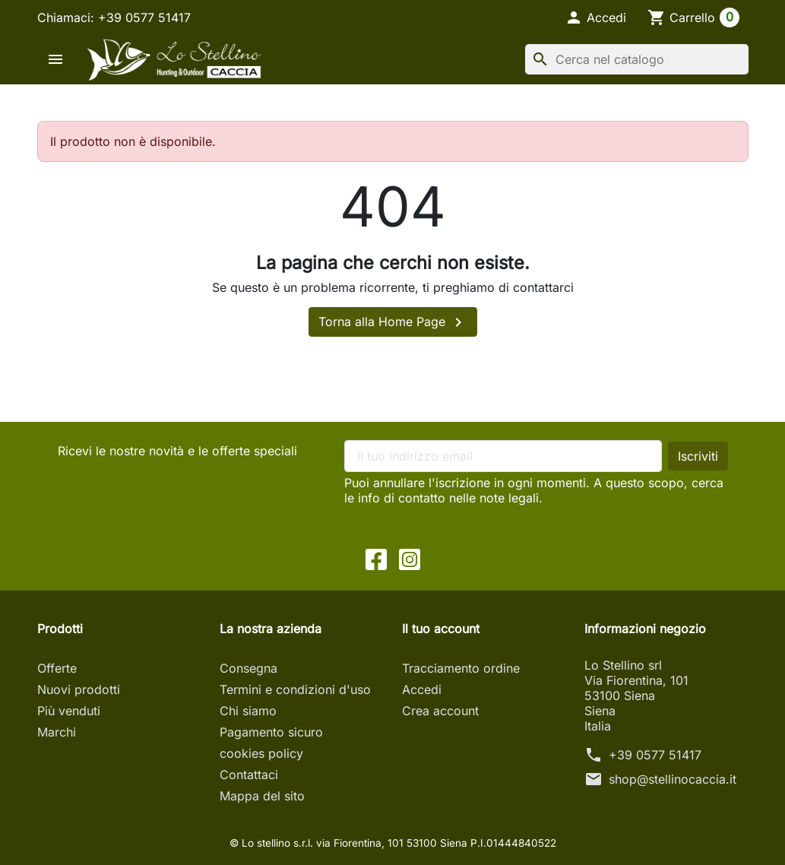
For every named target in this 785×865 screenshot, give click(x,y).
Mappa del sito (262, 795)
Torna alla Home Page (392, 322)
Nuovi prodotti (78, 689)
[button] (595, 17)
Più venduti (68, 710)
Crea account (440, 710)
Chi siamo (248, 710)
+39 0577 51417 (655, 754)
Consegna (248, 668)
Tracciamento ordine (461, 668)
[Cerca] (637, 59)
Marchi (56, 732)
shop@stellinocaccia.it (672, 779)
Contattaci (249, 774)
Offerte (57, 668)
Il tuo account (441, 628)
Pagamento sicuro (271, 732)
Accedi (422, 689)
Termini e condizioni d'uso (295, 689)
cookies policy (261, 753)
